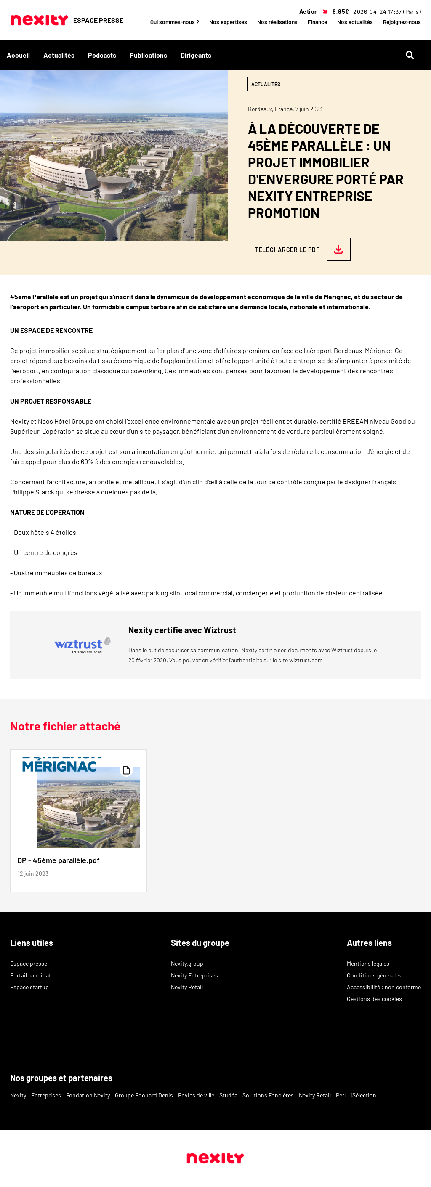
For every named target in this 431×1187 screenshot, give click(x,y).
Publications (148, 55)
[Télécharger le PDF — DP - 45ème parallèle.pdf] (299, 249)
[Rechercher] (413, 55)
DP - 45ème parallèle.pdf (58, 860)
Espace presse (28, 963)
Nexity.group (187, 963)
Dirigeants (196, 55)
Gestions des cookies (374, 998)
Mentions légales (368, 963)
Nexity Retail (187, 986)
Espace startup (29, 986)
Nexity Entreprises (194, 975)
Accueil (18, 55)
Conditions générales (374, 975)
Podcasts (102, 55)
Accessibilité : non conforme (384, 986)
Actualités (58, 55)
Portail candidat (30, 975)
